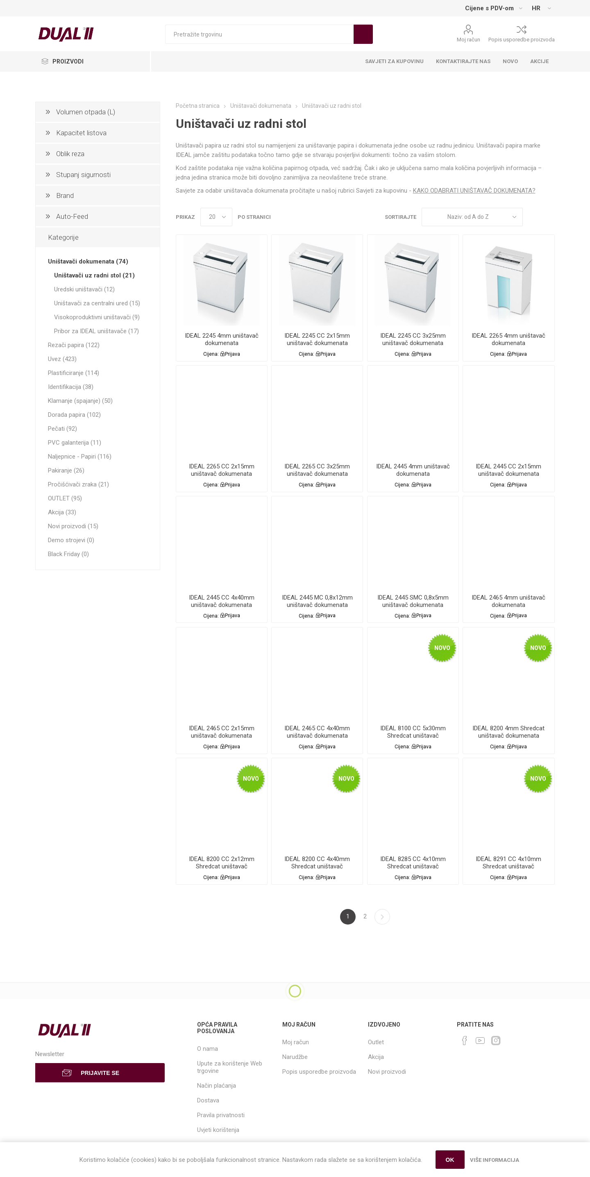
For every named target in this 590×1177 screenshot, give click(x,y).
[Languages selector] (541, 8)
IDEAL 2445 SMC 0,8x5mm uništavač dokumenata (413, 601)
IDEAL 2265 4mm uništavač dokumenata (508, 339)
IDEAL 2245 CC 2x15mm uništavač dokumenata (317, 339)
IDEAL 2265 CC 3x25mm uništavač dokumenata (317, 470)
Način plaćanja (216, 1085)
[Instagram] (495, 1040)
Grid (533, 217)
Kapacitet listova (81, 133)
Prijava (232, 354)
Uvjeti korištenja (218, 1130)
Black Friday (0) (68, 554)
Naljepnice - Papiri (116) (79, 456)
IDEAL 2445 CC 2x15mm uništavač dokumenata (508, 470)
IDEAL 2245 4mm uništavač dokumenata (222, 339)
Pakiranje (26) (66, 470)
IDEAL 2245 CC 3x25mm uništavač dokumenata (413, 339)
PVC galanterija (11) (74, 442)
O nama (207, 1048)
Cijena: (211, 354)
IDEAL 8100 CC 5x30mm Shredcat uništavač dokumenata (413, 736)
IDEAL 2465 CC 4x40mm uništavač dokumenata (317, 732)
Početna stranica (198, 105)
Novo (442, 648)
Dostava (208, 1100)
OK (450, 1160)
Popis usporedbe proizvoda (521, 39)
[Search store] (259, 34)
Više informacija (494, 1160)
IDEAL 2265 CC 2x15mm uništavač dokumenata (221, 470)
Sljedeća (382, 917)
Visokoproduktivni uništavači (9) (97, 317)
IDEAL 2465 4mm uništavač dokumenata (508, 601)
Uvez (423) (62, 359)
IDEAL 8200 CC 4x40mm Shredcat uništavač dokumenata (317, 866)
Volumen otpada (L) (85, 112)
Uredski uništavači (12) (84, 289)
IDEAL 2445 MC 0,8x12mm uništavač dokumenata (317, 601)
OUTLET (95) (65, 498)
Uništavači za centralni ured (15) (97, 303)
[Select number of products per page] (216, 217)
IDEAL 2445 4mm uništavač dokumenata (413, 470)
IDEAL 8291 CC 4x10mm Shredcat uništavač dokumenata (508, 866)
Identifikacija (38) (70, 387)
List (548, 217)
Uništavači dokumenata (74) (88, 261)
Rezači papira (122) (74, 345)
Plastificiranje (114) (73, 373)
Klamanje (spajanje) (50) (80, 400)
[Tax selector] (493, 8)
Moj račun (468, 39)
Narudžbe (295, 1057)
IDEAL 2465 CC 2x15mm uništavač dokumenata (221, 732)
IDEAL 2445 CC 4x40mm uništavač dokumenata (221, 601)
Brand (65, 195)
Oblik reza (70, 154)
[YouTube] (480, 1040)
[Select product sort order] (472, 217)
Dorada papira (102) (74, 414)
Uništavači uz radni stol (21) (94, 275)
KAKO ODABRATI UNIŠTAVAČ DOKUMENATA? (474, 190)
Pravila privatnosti (221, 1115)
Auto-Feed (72, 216)
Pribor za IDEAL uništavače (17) (96, 331)
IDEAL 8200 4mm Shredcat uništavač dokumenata (508, 732)
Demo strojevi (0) (71, 540)
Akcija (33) (62, 512)
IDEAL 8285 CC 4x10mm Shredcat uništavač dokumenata (413, 866)
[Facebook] (464, 1040)
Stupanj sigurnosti (83, 174)
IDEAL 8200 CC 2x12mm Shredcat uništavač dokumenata (221, 866)
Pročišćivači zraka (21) (78, 484)
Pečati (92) (62, 428)
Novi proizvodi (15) (73, 526)
